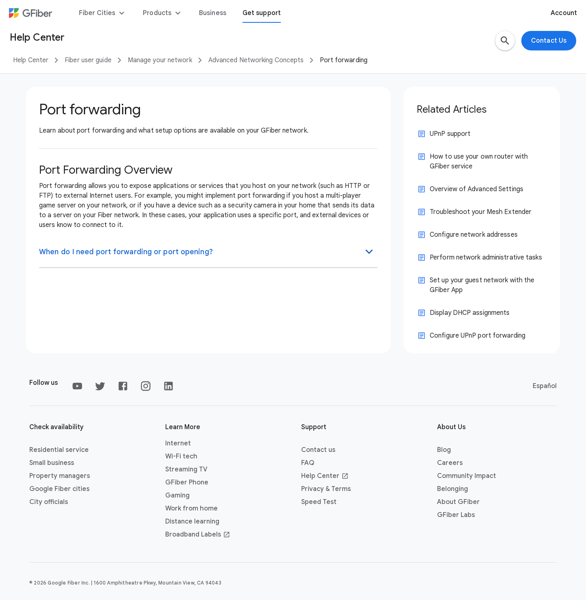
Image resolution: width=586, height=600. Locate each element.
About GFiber (458, 502)
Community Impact (466, 476)
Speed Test (319, 502)
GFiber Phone (186, 482)
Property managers (59, 476)
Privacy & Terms (326, 489)
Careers (450, 463)
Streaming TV (186, 469)
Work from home (191, 508)
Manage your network (160, 60)
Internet (178, 443)
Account (564, 13)
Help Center (30, 60)
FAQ (307, 463)
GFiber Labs (456, 515)
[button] (505, 40)
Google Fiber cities (59, 489)
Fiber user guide (88, 60)
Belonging (452, 489)
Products (163, 13)
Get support (262, 13)
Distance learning (192, 521)
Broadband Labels (197, 534)
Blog (444, 450)
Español (545, 386)
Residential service (59, 450)
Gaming (177, 495)
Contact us (318, 450)
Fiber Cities (103, 13)
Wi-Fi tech (181, 456)
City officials (48, 502)
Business (212, 13)
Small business (51, 463)
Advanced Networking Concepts (256, 60)
